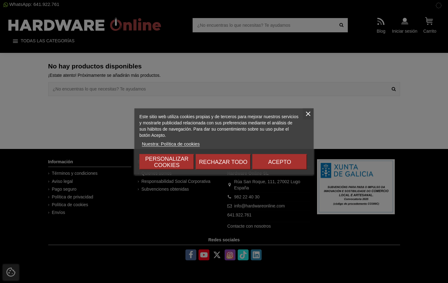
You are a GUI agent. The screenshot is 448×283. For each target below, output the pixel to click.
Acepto (279, 162)
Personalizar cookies (167, 162)
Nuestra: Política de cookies (171, 143)
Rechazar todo (223, 162)
